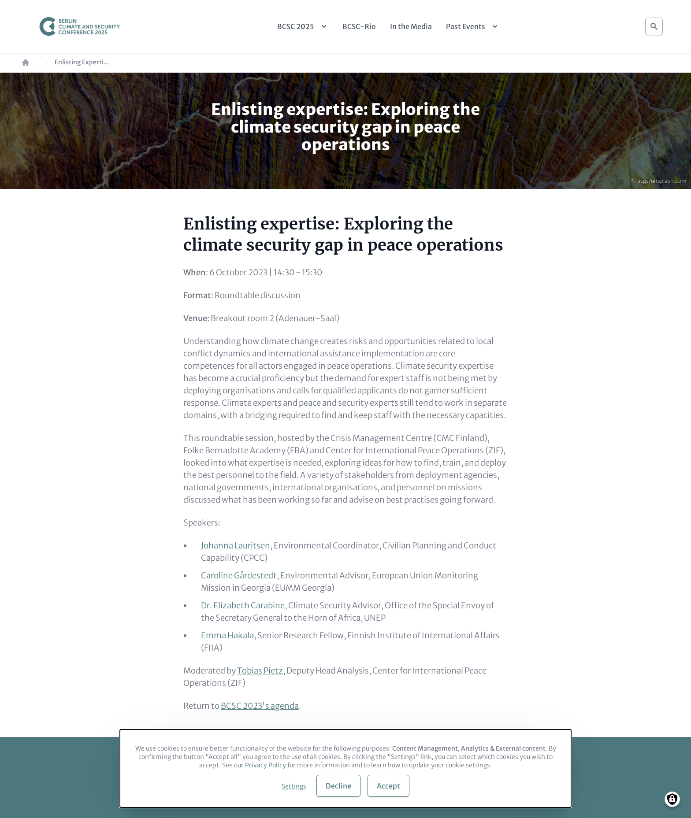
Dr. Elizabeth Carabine (243, 605)
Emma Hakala (227, 635)
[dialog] (345, 768)
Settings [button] (294, 786)
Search (654, 24)
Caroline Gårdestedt (239, 575)
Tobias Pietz (260, 671)
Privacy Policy (265, 765)
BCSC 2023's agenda (260, 706)
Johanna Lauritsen (235, 545)
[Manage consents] (672, 799)
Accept (388, 785)
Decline (338, 785)
